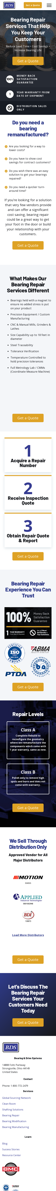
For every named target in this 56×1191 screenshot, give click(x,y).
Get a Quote (33, 5)
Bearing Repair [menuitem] (10, 1115)
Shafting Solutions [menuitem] (12, 1109)
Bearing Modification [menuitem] (14, 1121)
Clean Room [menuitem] (9, 1103)
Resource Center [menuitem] (11, 1155)
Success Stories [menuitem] (11, 1149)
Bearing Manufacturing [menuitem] (15, 1127)
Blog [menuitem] (4, 1143)
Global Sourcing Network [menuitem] (16, 1098)
